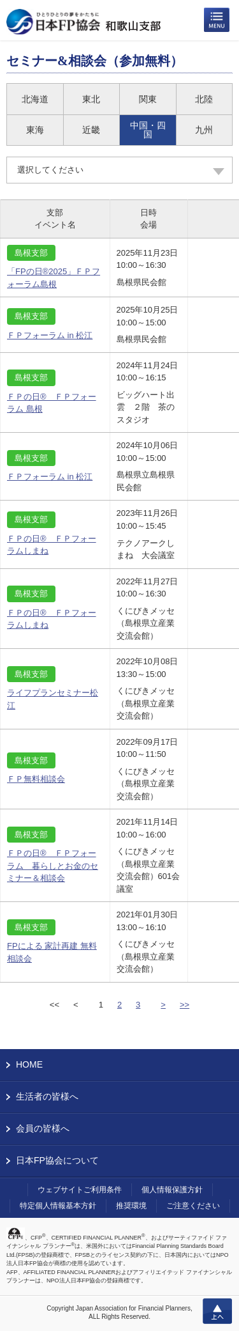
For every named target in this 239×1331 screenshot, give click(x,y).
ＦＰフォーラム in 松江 (49, 335)
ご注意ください (193, 1205)
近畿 (91, 130)
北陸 (204, 99)
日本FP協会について (57, 1160)
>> (184, 1004)
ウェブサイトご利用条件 (80, 1189)
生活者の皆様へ (47, 1096)
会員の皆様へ (42, 1128)
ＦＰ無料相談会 (36, 779)
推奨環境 (131, 1205)
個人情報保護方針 (172, 1189)
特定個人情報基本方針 (58, 1205)
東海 (35, 130)
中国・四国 (148, 129)
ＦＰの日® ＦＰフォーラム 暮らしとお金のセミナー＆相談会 (52, 865)
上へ (217, 1311)
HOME (29, 1064)
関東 (148, 99)
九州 (204, 130)
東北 (91, 99)
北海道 (35, 99)
